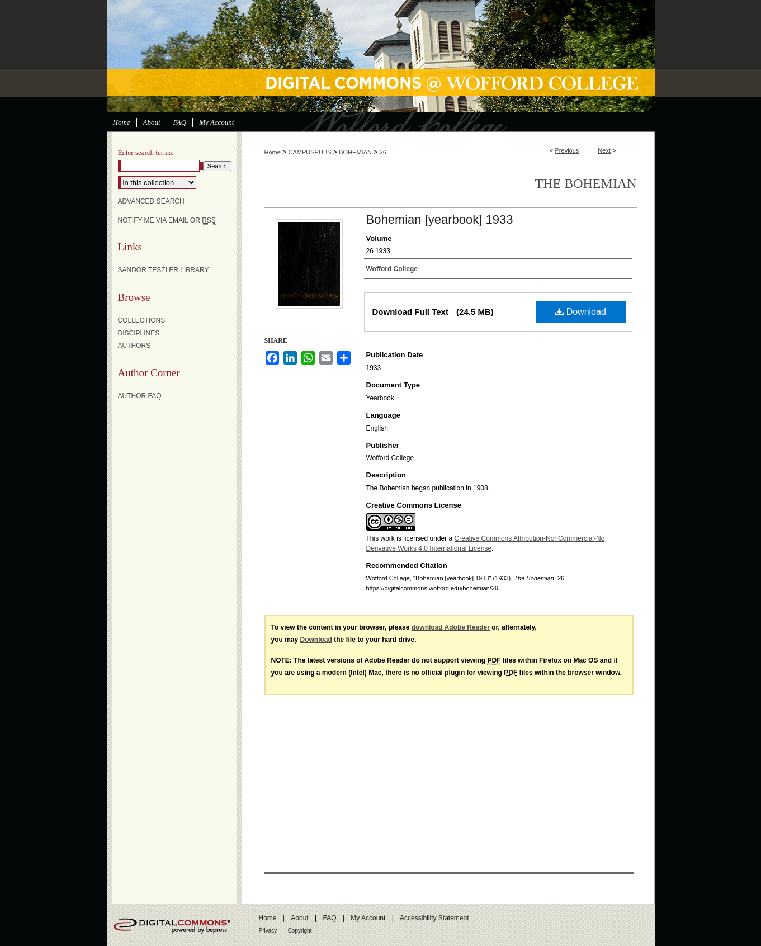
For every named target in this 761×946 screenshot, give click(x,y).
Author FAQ (140, 396)
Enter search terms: (146, 152)
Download (580, 311)
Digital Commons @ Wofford (381, 56)
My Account (368, 918)
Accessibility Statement (434, 918)
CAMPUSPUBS (310, 152)
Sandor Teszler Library (163, 270)
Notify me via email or (167, 220)
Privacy (268, 931)
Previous (567, 150)
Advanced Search (151, 201)
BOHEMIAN (355, 152)
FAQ (329, 918)
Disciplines (139, 333)
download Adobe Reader (451, 627)
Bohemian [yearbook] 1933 (439, 219)
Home (272, 152)
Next (604, 150)
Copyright (300, 931)
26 (383, 152)
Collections (142, 320)
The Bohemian (586, 183)
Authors (134, 345)
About (299, 918)
